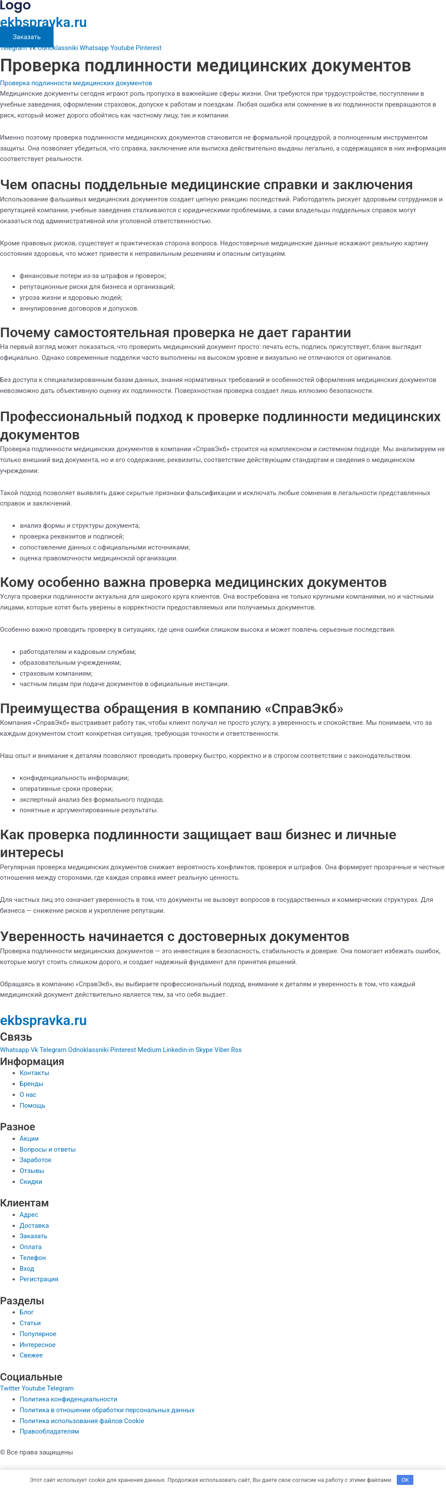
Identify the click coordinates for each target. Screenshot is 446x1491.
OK (405, 1480)
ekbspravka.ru (44, 22)
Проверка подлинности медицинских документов (76, 83)
